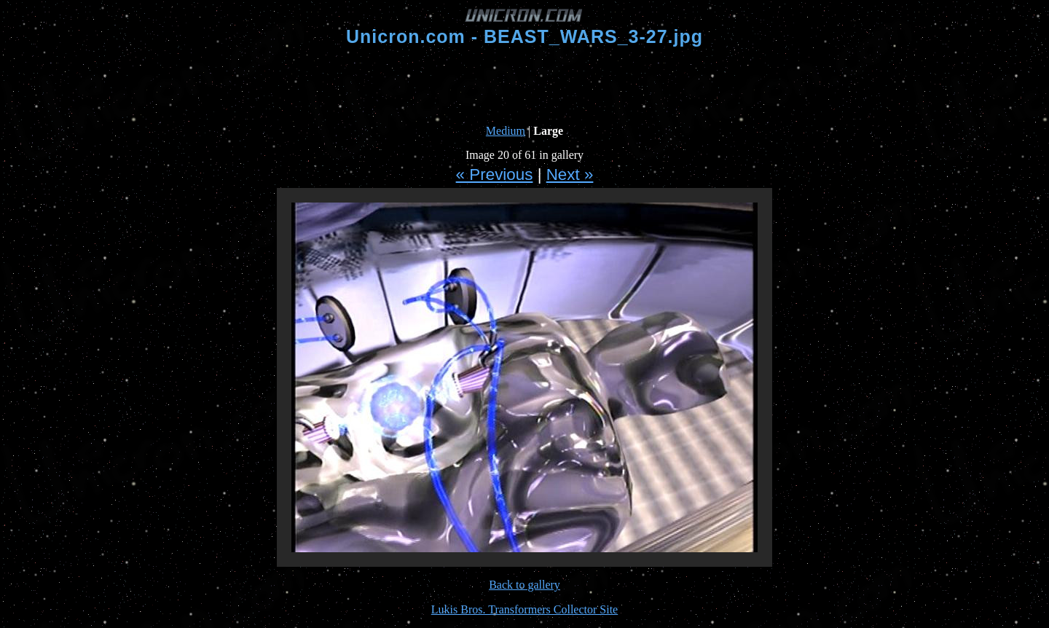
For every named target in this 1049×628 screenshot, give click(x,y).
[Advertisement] (524, 86)
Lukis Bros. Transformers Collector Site (524, 609)
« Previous (494, 174)
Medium (505, 131)
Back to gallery (524, 584)
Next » (570, 174)
